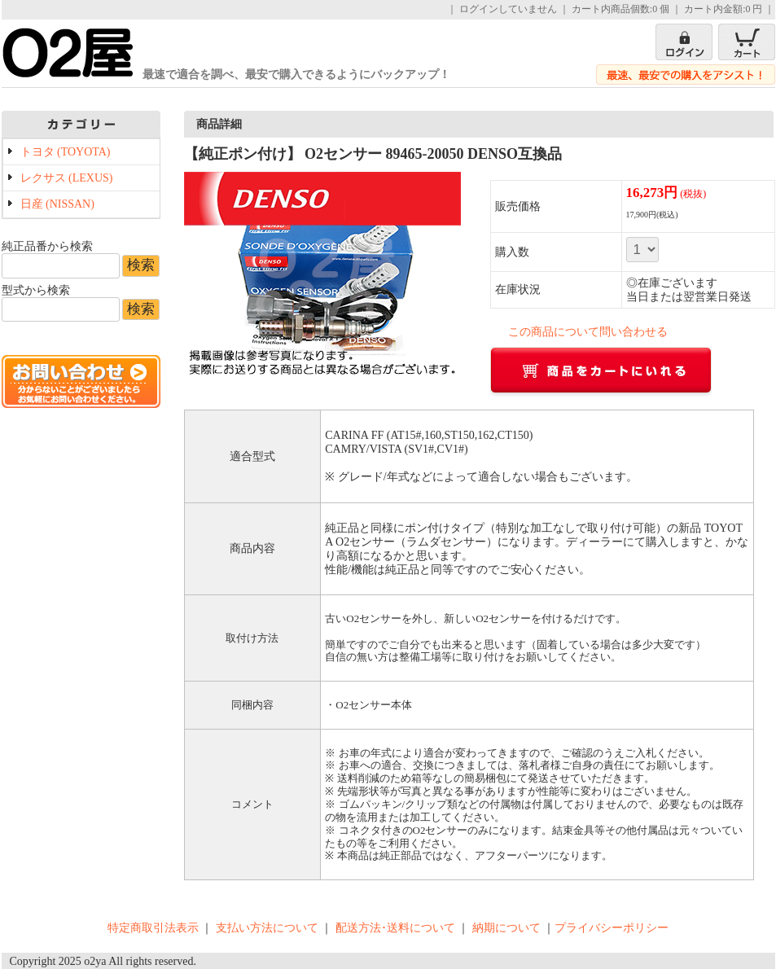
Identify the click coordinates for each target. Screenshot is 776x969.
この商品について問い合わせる (588, 332)
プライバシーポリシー (612, 928)
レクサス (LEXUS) (66, 178)
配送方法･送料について (395, 928)
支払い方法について (267, 928)
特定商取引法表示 (153, 928)
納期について (506, 928)
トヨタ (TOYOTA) (65, 152)
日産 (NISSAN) (57, 204)
